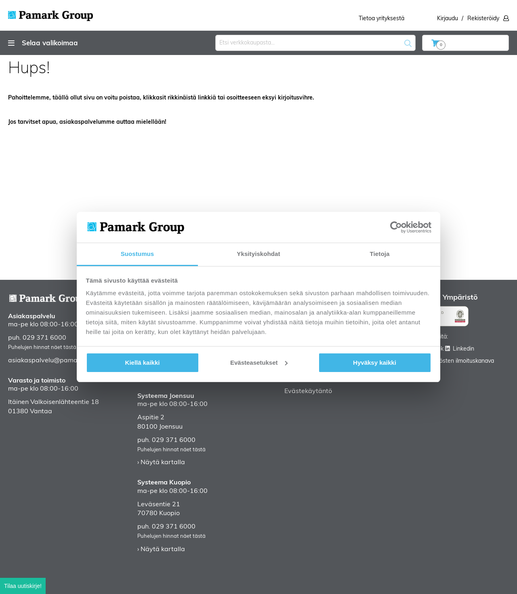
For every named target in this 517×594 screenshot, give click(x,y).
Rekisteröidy (483, 19)
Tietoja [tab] (380, 253)
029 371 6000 (44, 338)
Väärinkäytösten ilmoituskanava (453, 361)
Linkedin (463, 349)
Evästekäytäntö (308, 391)
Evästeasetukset (259, 362)
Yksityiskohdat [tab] (258, 253)
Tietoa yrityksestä (381, 19)
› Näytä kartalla (161, 462)
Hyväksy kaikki (374, 362)
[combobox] (315, 43)
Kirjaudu (447, 19)
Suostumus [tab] (137, 253)
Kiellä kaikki (142, 362)
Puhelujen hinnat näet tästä (42, 347)
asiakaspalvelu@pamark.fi (48, 360)
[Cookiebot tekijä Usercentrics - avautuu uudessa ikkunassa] (396, 227)
